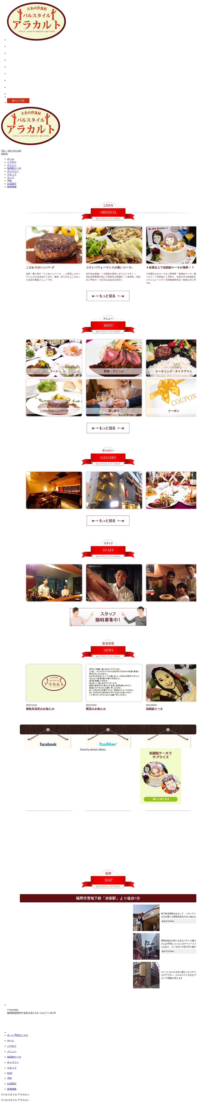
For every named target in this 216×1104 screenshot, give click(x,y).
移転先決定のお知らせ (40, 708)
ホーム (10, 159)
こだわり (11, 162)
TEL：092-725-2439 (11, 151)
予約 (9, 180)
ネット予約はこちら (17, 1035)
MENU (4, 154)
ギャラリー (13, 171)
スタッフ (11, 174)
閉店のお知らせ (96, 708)
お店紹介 (11, 183)
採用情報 (11, 186)
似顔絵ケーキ (14, 168)
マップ (10, 177)
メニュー (11, 165)
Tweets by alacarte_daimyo (93, 749)
